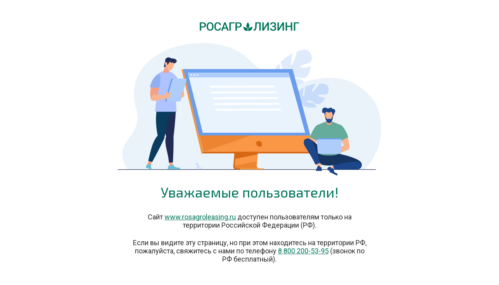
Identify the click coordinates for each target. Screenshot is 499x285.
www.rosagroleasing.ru (200, 217)
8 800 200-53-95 (303, 251)
